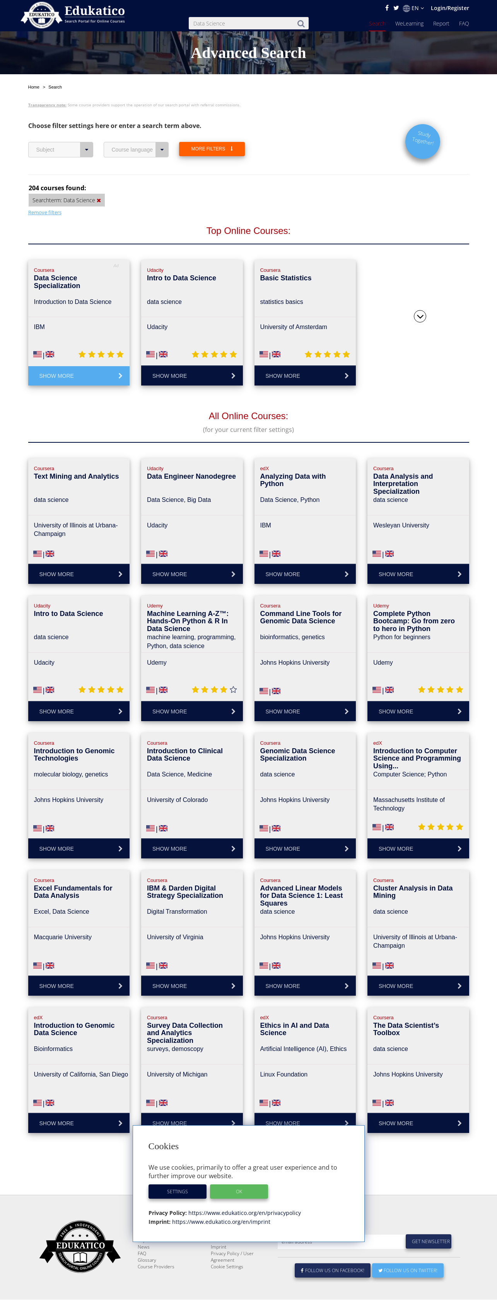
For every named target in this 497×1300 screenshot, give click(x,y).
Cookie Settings (227, 1285)
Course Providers (156, 1285)
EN (413, 8)
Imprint (218, 1265)
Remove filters (44, 212)
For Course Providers (233, 1259)
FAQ (464, 23)
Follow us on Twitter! (407, 1289)
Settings (177, 1191)
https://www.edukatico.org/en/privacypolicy (244, 1212)
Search (377, 23)
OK (239, 1191)
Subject (64, 149)
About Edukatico (228, 1245)
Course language (140, 149)
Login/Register (450, 8)
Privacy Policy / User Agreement (232, 1275)
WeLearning (409, 23)
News (144, 1265)
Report (441, 23)
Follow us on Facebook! (333, 1289)
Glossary (147, 1278)
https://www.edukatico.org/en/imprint (220, 1221)
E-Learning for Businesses (238, 1252)
